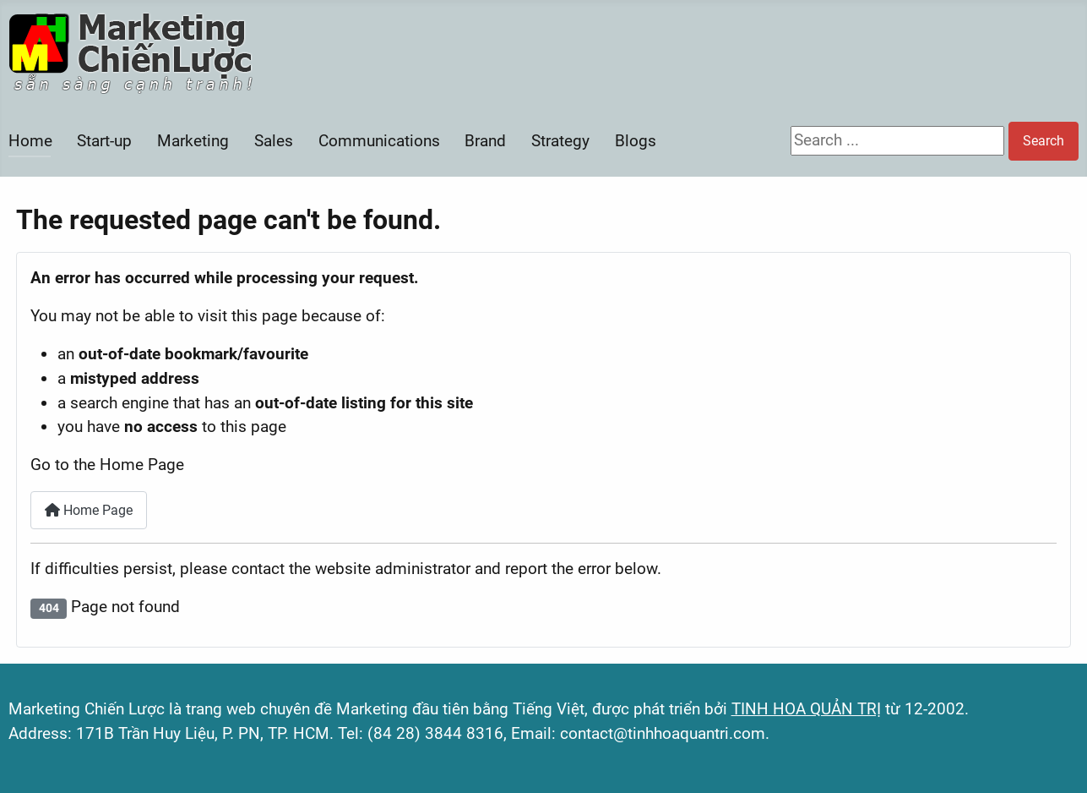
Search (1043, 141)
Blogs (635, 140)
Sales (273, 140)
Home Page (89, 510)
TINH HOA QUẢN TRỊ (806, 709)
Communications (379, 140)
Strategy (560, 140)
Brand (485, 140)
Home (30, 140)
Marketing (193, 140)
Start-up (104, 140)
